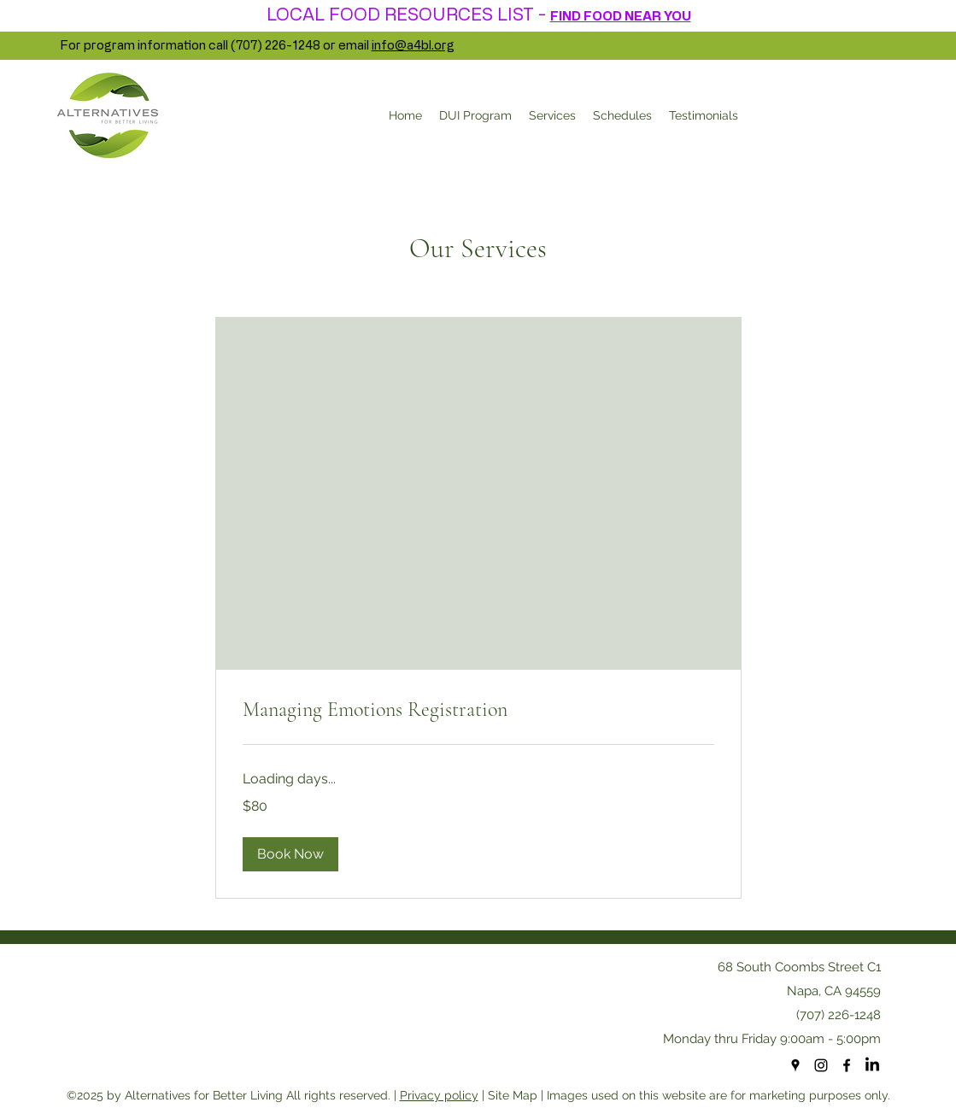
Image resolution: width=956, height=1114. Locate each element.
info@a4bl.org (413, 45)
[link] (478, 710)
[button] (290, 854)
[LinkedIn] (872, 1065)
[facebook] (846, 1065)
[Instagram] (821, 1065)
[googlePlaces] (795, 1065)
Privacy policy (439, 1095)
